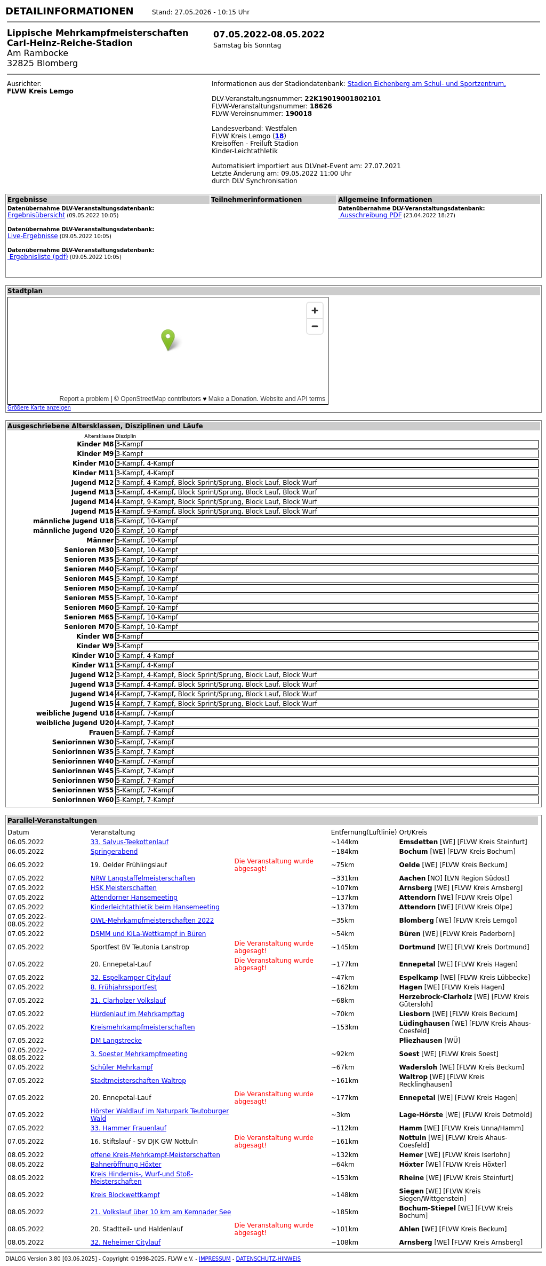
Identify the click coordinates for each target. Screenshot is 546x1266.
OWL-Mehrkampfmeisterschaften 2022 (152, 920)
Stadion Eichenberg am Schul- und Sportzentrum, (427, 84)
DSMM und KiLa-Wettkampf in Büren (148, 934)
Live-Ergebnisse (32, 236)
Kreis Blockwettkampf (125, 1195)
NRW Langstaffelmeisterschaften (143, 878)
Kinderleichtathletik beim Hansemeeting (155, 907)
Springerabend (114, 851)
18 (279, 136)
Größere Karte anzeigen (39, 408)
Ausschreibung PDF (370, 215)
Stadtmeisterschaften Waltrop (138, 1080)
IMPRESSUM (215, 1259)
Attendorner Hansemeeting (134, 897)
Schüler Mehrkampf (122, 1067)
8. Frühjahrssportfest (124, 987)
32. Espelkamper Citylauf (131, 977)
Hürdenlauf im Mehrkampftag (138, 1014)
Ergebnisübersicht (36, 215)
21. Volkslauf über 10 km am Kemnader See (161, 1212)
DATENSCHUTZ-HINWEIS (268, 1259)
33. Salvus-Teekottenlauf (129, 842)
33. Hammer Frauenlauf (128, 1128)
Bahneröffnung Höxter (126, 1164)
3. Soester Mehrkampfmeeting (139, 1054)
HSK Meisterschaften (124, 888)
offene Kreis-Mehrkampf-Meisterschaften (155, 1155)
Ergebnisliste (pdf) (37, 257)
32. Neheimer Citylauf (125, 1242)
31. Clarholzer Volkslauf (128, 1000)
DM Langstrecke (116, 1040)
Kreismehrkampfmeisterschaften (143, 1027)
